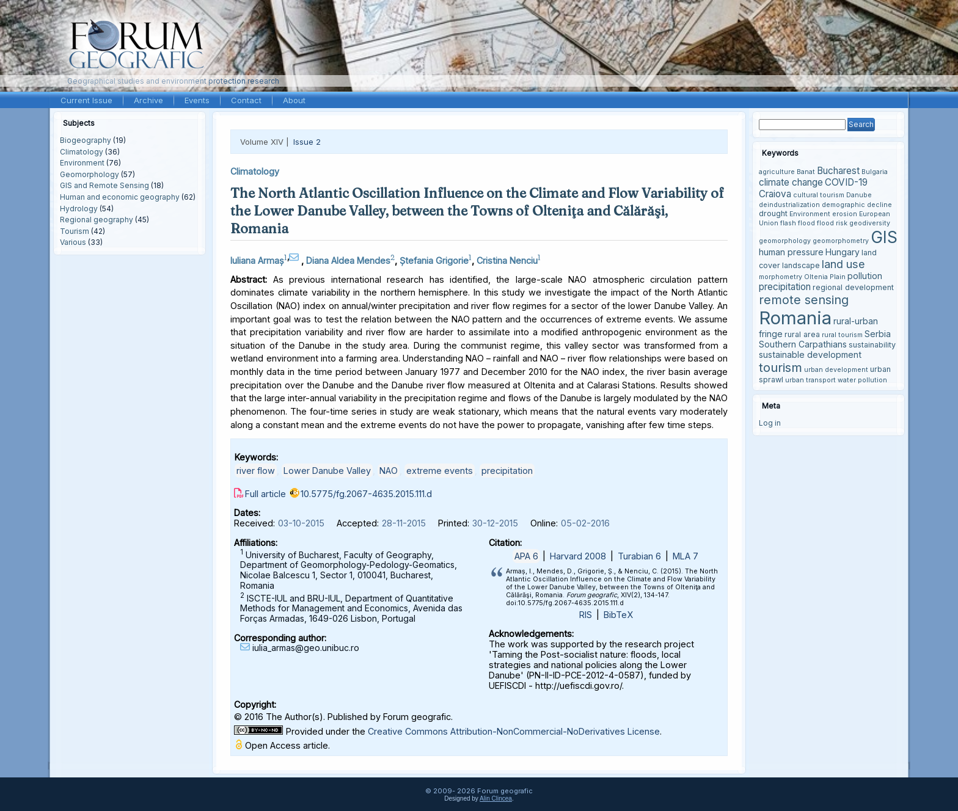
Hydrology (79, 208)
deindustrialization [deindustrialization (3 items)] (789, 205)
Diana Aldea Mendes (348, 260)
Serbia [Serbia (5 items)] (878, 334)
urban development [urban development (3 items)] (836, 370)
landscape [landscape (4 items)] (801, 265)
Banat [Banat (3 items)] (806, 172)
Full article (265, 494)
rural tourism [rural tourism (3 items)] (842, 335)
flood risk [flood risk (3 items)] (832, 223)
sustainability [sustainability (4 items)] (872, 344)
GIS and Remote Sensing (104, 185)
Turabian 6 (639, 556)
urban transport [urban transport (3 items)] (810, 380)
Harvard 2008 (578, 556)
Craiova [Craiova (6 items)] (775, 194)
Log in (770, 422)
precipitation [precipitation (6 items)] (785, 287)
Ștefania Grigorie (434, 260)
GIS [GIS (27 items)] (884, 237)
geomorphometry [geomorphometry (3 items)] (841, 241)
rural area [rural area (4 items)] (802, 334)
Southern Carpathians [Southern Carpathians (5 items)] (803, 344)
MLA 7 (685, 556)
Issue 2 (307, 142)
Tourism (74, 231)
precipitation (507, 470)
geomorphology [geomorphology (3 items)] (785, 241)
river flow (255, 470)
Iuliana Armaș (257, 260)
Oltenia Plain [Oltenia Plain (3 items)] (825, 277)
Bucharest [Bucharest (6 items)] (838, 170)
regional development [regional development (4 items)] (853, 287)
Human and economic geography (120, 197)
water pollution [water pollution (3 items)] (862, 380)
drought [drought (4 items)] (773, 213)
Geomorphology (89, 174)
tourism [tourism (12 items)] (780, 367)
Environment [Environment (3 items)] (809, 214)
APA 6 (526, 556)
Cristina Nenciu (507, 260)
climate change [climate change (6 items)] (791, 182)
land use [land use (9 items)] (843, 264)
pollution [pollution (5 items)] (864, 276)
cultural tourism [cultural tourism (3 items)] (818, 195)
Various (73, 242)
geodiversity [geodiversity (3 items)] (869, 223)
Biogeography (85, 140)
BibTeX (618, 614)
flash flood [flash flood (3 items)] (797, 223)
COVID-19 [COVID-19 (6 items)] (846, 182)
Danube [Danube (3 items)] (859, 195)
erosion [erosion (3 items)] (844, 214)
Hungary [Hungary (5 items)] (842, 252)
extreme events (439, 470)
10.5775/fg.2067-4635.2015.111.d (366, 494)
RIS (585, 614)
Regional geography (96, 219)
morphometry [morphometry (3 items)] (780, 277)
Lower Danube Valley (327, 470)
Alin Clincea (496, 798)
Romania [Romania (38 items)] (795, 318)
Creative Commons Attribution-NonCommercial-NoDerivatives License (514, 731)
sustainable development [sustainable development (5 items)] (810, 354)
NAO (388, 470)
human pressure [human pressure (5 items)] (791, 252)
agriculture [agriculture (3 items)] (777, 172)
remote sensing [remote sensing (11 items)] (804, 300)
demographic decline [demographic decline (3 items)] (857, 205)
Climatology (81, 151)
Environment (82, 162)
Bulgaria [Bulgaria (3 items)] (874, 172)
